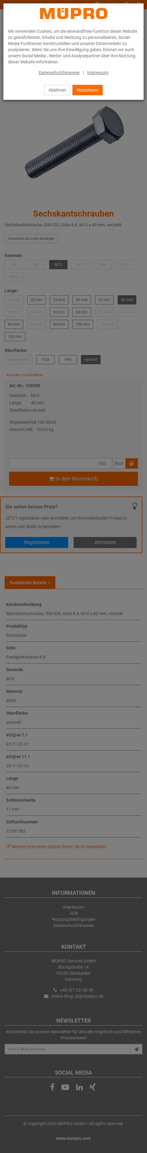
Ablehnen (57, 90)
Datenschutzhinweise (59, 72)
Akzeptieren (87, 90)
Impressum (97, 72)
